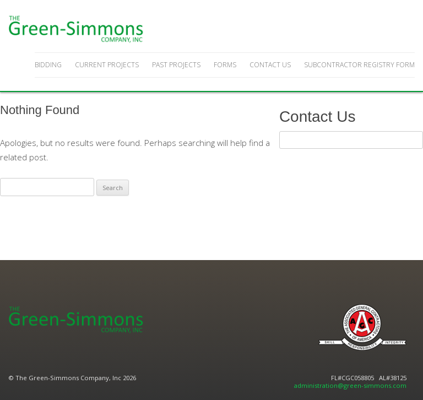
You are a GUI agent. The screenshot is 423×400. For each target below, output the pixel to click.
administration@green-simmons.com (350, 385)
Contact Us (270, 64)
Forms (225, 64)
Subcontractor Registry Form (359, 64)
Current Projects (107, 64)
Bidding (48, 64)
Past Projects (176, 64)
